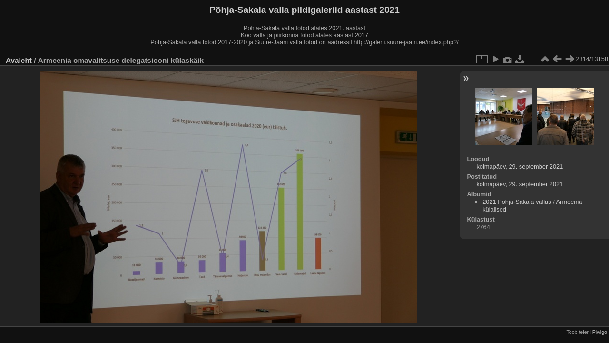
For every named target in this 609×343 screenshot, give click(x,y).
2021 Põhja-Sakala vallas (516, 201)
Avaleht (19, 60)
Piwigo (599, 332)
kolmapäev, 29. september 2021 (519, 166)
